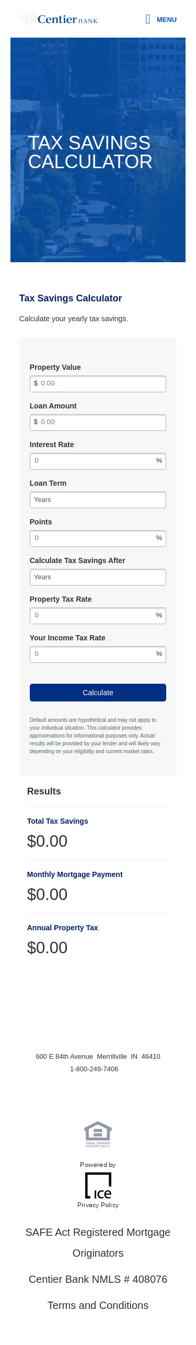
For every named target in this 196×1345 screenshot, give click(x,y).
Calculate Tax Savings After (77, 560)
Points (41, 522)
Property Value (55, 367)
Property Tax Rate (61, 599)
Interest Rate (52, 444)
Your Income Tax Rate (68, 638)
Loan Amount (53, 406)
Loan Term (48, 483)
